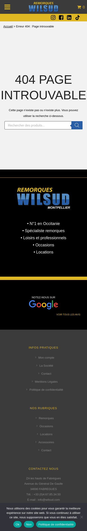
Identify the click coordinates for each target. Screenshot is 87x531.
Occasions (46, 426)
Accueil (8, 26)
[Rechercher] (77, 125)
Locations (46, 434)
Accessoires (46, 442)
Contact (46, 373)
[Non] (81, 517)
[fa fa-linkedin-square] (69, 17)
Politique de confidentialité (46, 389)
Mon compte (46, 357)
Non (29, 524)
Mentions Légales (46, 381)
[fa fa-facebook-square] (61, 17)
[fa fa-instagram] (53, 17)
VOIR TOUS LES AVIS (68, 314)
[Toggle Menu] (7, 7)
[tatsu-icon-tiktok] (77, 17)
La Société (46, 365)
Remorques (46, 418)
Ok (17, 524)
